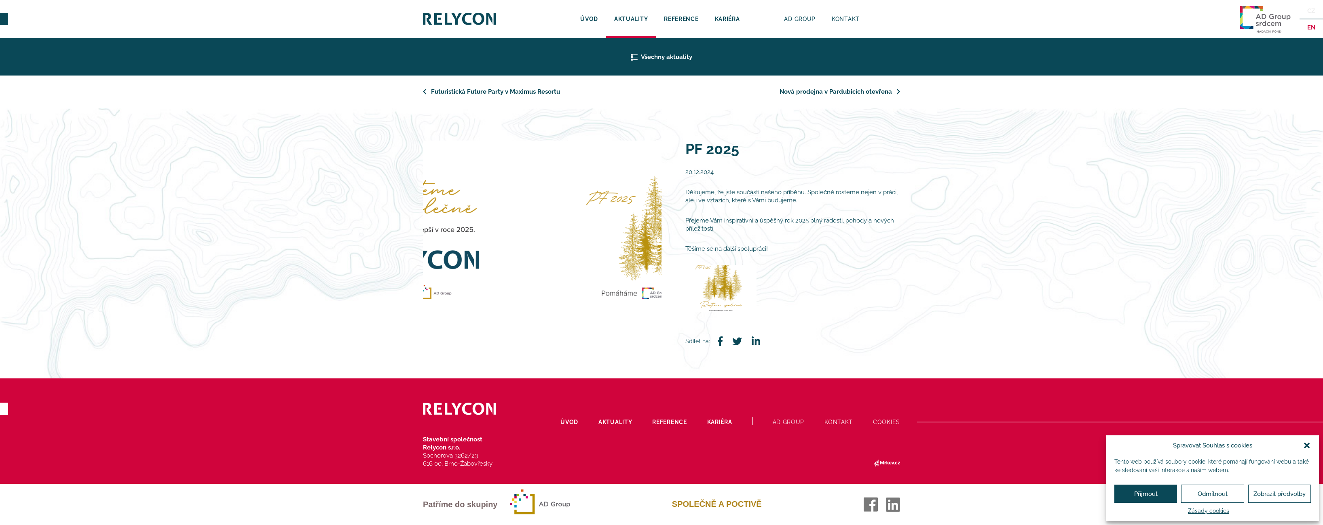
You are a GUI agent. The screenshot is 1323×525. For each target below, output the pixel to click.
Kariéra (727, 19)
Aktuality (631, 19)
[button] (1307, 445)
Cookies (886, 422)
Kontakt (846, 19)
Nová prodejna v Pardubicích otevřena (836, 91)
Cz (1311, 11)
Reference (681, 19)
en (1311, 27)
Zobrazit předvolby (1279, 494)
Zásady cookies (1208, 511)
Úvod (589, 19)
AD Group (800, 19)
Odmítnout (1213, 494)
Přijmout (1146, 494)
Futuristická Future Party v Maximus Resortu (495, 91)
